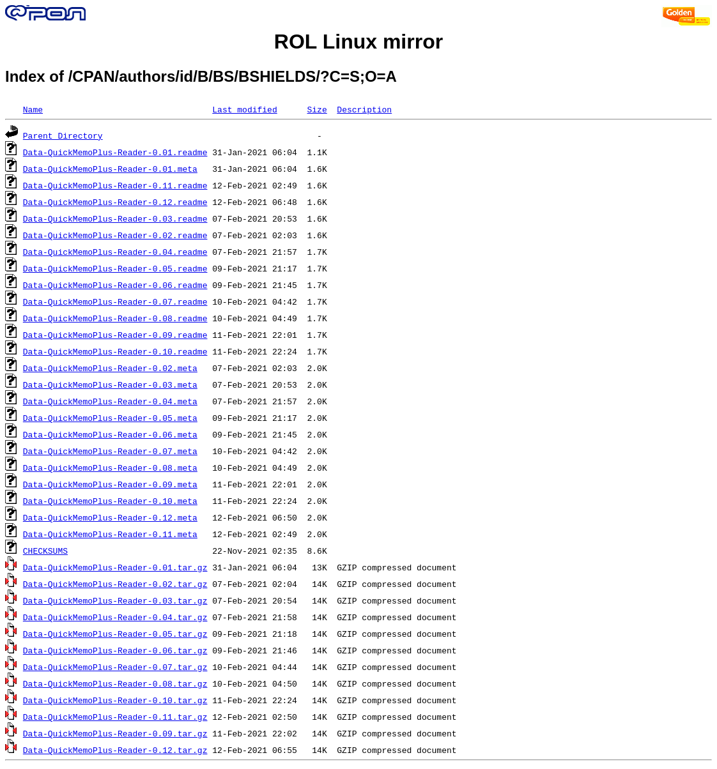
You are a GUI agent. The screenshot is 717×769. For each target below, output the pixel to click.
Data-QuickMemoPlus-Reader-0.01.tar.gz (115, 567)
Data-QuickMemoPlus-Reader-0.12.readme (115, 202)
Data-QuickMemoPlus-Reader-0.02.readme (115, 235)
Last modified (244, 109)
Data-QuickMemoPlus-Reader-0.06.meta (110, 434)
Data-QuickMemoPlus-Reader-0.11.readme (115, 185)
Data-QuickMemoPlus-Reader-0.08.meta (110, 467)
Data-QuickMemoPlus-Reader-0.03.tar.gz (115, 600)
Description (364, 109)
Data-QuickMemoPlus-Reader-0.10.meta (110, 500)
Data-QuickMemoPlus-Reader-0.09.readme (115, 334)
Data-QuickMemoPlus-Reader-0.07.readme (115, 301)
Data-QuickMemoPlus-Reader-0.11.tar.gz (115, 716)
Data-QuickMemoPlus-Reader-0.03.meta (110, 384)
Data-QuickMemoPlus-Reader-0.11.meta (110, 534)
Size (317, 109)
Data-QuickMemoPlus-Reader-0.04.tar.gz (115, 617)
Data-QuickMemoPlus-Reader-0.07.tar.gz (115, 667)
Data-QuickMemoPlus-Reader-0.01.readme (115, 152)
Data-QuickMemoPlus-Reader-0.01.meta (110, 168)
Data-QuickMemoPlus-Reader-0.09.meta (110, 484)
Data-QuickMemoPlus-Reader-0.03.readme (115, 218)
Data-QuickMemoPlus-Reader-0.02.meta (110, 368)
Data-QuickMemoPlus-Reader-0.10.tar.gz (115, 700)
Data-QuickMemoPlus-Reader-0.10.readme (115, 351)
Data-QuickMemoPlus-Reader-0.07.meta (110, 451)
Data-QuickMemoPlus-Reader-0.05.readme (115, 268)
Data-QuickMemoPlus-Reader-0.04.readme (115, 251)
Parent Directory (63, 135)
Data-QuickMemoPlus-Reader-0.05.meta (110, 417)
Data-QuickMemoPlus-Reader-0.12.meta (110, 517)
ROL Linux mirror (358, 41)
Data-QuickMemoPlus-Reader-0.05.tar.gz (115, 633)
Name (33, 109)
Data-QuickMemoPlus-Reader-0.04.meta (110, 401)
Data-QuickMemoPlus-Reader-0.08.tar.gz (115, 683)
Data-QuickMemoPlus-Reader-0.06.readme (115, 285)
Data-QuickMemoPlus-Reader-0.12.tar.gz (115, 750)
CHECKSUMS (45, 550)
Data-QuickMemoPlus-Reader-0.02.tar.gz (115, 584)
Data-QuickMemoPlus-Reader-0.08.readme (115, 318)
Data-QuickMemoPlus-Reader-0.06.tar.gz (115, 650)
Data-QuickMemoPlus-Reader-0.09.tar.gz (115, 733)
